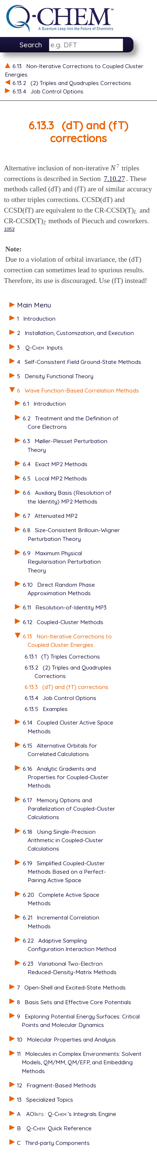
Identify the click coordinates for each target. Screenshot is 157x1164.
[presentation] (115, 168)
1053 (9, 229)
